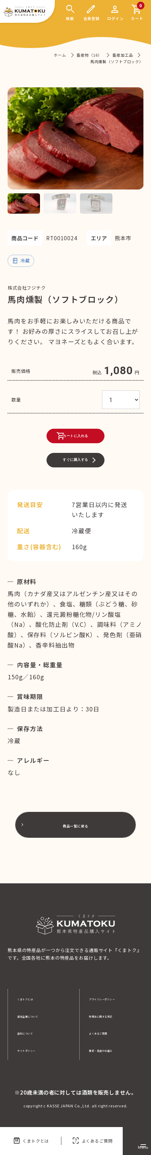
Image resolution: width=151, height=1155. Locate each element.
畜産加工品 (122, 55)
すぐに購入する (75, 477)
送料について (31, 1032)
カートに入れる (65, 441)
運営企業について (36, 1015)
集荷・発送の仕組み (110, 1050)
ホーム (60, 55)
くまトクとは (30, 1141)
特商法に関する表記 (110, 1015)
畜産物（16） (89, 55)
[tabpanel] (76, 138)
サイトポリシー (34, 1050)
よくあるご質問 (92, 1141)
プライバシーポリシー (113, 998)
